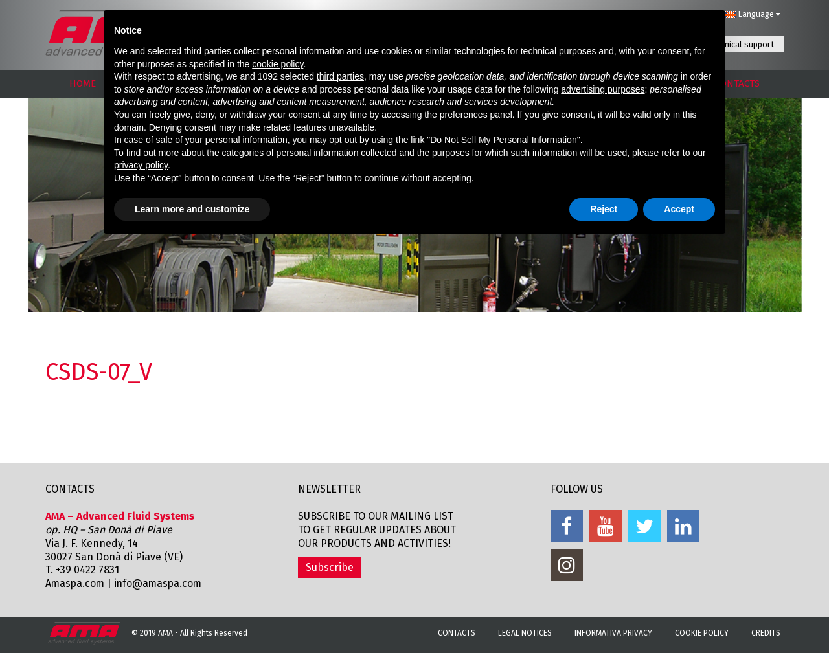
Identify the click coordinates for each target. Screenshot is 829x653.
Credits (765, 632)
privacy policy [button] (141, 165)
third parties (340, 76)
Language (752, 14)
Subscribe (330, 567)
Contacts (456, 632)
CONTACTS (737, 83)
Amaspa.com (75, 583)
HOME (82, 83)
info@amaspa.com (161, 583)
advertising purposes (602, 89)
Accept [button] (679, 209)
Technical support (741, 44)
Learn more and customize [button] (192, 209)
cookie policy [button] (277, 64)
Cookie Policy (702, 632)
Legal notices (525, 632)
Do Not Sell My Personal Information (503, 140)
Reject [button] (603, 209)
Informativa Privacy (613, 632)
